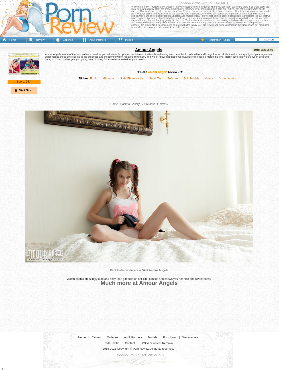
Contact (130, 343)
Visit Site (25, 90)
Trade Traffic (111, 343)
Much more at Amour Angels (139, 283)
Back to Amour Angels (124, 270)
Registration (214, 39)
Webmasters (190, 337)
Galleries (68, 39)
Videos (209, 78)
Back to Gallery (130, 104)
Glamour (108, 78)
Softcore (172, 78)
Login (227, 39)
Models (129, 39)
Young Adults (227, 78)
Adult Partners (98, 39)
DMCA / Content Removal (157, 343)
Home (12, 39)
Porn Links (169, 337)
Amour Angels (148, 50)
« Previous (148, 104)
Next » (164, 104)
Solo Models (191, 78)
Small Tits (155, 78)
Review (40, 39)
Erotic (93, 78)
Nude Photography (132, 78)
